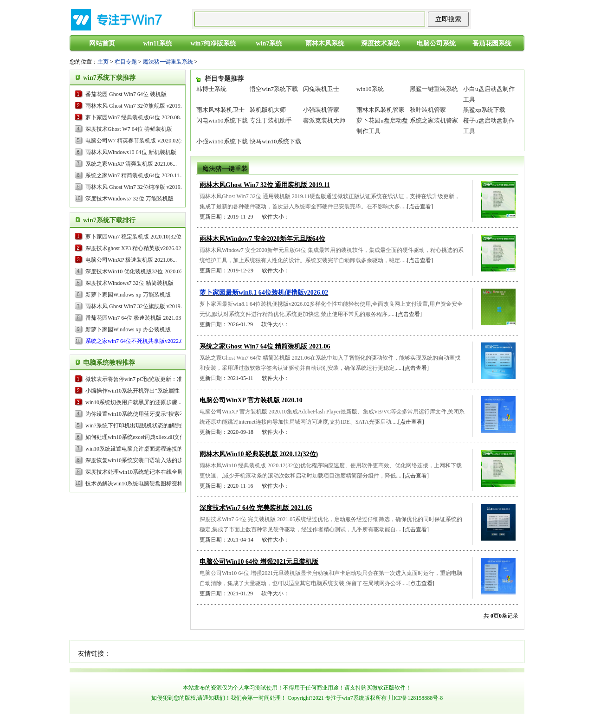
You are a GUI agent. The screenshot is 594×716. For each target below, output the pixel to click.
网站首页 (102, 43)
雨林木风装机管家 (380, 109)
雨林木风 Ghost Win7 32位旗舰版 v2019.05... (138, 106)
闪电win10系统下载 (222, 120)
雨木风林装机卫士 (220, 109)
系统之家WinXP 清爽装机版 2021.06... (131, 164)
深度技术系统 (380, 43)
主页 (103, 61)
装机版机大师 (268, 109)
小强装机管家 (321, 109)
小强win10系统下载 (222, 141)
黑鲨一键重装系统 (434, 88)
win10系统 (370, 88)
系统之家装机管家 (434, 120)
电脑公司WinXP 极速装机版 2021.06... (131, 260)
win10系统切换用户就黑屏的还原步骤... (133, 402)
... (135, 248)
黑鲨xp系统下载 (484, 109)
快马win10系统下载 (275, 141)
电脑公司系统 (436, 43)
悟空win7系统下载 (274, 88)
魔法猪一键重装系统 (168, 61)
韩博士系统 (211, 88)
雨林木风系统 (324, 43)
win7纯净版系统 (214, 43)
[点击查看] (420, 206)
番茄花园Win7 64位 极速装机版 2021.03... (135, 318)
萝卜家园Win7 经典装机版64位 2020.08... (134, 117)
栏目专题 (126, 61)
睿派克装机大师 (324, 120)
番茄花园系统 (491, 43)
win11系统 (157, 43)
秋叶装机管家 (428, 109)
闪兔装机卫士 (321, 88)
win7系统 (269, 43)
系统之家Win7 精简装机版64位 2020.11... (134, 175)
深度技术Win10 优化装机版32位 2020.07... (136, 271)
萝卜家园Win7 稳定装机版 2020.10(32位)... (136, 236)
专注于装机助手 (271, 120)
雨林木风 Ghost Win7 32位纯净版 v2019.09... (138, 187)
